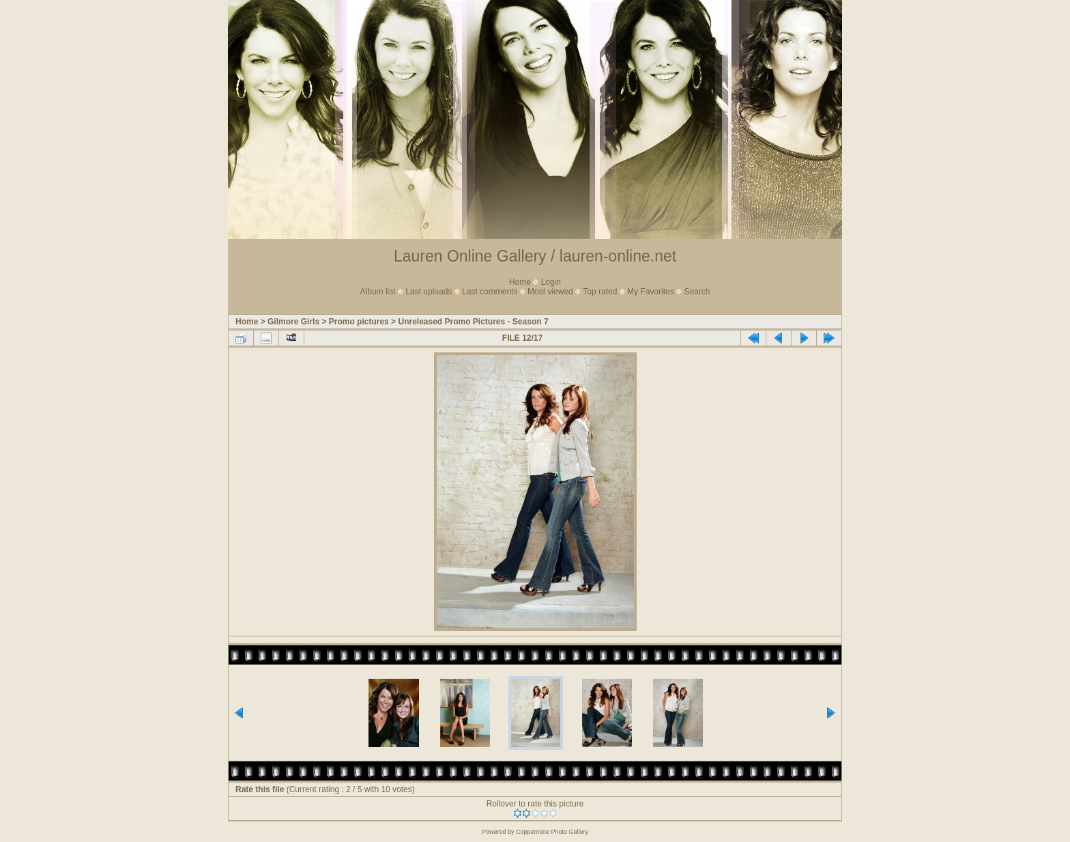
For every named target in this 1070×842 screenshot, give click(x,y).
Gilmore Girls (293, 321)
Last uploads (428, 291)
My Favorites (650, 291)
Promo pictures (359, 321)
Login (551, 282)
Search (697, 291)
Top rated (600, 291)
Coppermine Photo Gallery (552, 831)
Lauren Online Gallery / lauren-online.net (535, 256)
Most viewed (550, 291)
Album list (378, 291)
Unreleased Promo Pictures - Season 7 (473, 321)
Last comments (489, 291)
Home (520, 282)
